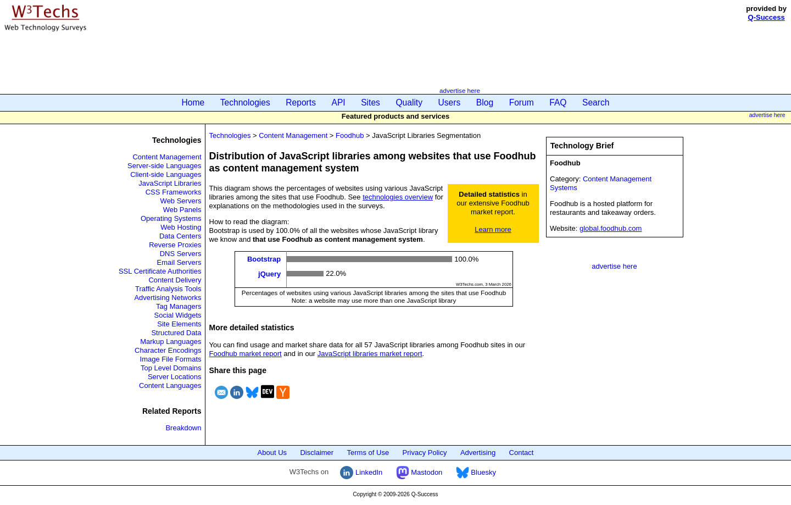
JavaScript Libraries (169, 183)
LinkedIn (361, 472)
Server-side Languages (164, 166)
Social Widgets (178, 315)
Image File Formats (171, 359)
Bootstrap (264, 259)
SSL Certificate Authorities (160, 271)
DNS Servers (181, 253)
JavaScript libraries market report (369, 353)
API (339, 102)
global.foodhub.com (611, 228)
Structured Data (176, 333)
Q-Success (766, 17)
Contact (521, 452)
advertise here (459, 90)
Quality (409, 102)
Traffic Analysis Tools (168, 289)
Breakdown (183, 428)
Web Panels (182, 210)
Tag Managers (178, 306)
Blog (484, 102)
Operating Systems (171, 218)
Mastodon (419, 472)
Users (449, 102)
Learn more (493, 229)
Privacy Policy (425, 452)
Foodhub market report (245, 353)
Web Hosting (180, 227)
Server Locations (175, 377)
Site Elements (179, 324)
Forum (521, 102)
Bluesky (476, 472)
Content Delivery (174, 280)
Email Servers (179, 262)
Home (193, 102)
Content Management (166, 157)
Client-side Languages (165, 174)
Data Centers (180, 236)
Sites (370, 102)
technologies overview (398, 197)
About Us (272, 452)
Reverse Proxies (175, 245)
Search (595, 102)
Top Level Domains (171, 368)
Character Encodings (168, 350)
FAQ (557, 102)
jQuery (269, 273)
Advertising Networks (167, 297)
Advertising (477, 452)
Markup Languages (170, 341)
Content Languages (170, 385)
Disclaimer (316, 452)
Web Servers (181, 201)
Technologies (245, 102)
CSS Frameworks (174, 192)
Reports (301, 102)
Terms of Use (368, 452)
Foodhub (350, 135)
